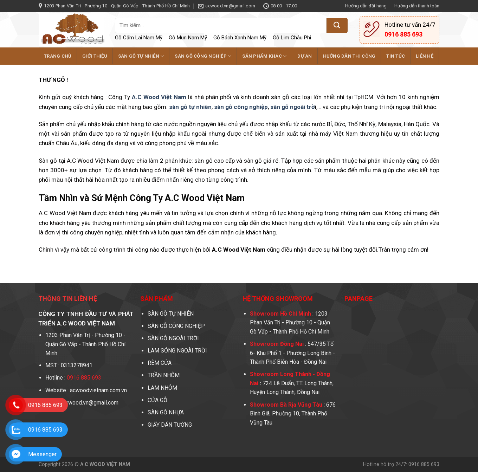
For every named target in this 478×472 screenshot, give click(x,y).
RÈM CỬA (160, 363)
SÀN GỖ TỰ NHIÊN (141, 56)
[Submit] (337, 25)
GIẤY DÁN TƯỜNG (170, 424)
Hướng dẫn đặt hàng (366, 5)
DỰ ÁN (304, 56)
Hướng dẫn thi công (349, 56)
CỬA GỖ (157, 400)
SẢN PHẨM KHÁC (264, 56)
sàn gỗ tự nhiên (190, 106)
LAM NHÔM (163, 387)
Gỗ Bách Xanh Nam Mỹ (239, 37)
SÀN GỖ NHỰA (166, 412)
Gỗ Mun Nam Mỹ (188, 37)
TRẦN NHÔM (164, 375)
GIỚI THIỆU (94, 56)
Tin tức (395, 56)
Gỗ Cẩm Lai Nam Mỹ (138, 37)
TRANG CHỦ (57, 56)
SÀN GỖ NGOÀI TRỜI (173, 338)
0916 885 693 (45, 405)
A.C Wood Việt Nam (159, 97)
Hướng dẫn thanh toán (416, 5)
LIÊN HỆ (424, 56)
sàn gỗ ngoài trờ (292, 106)
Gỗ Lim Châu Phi (292, 37)
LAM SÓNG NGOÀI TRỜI (177, 350)
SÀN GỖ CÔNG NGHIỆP (203, 56)
